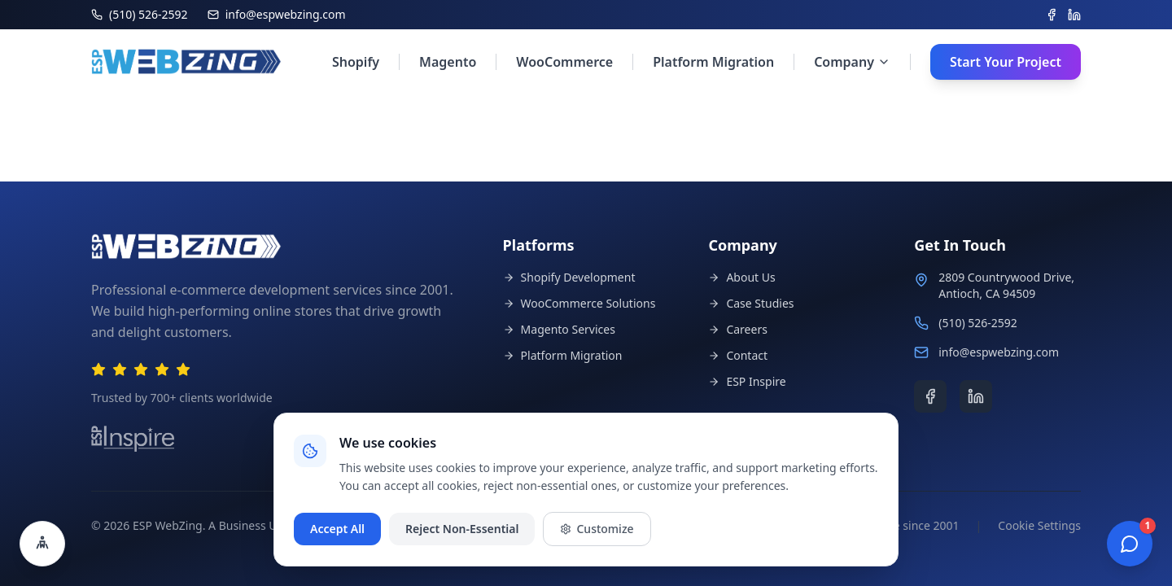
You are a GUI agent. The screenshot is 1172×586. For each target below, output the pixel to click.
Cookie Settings (1039, 525)
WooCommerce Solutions (579, 303)
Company (852, 62)
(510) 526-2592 (977, 322)
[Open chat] (1129, 543)
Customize (596, 528)
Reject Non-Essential (461, 528)
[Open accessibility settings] (42, 543)
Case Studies (751, 303)
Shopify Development (569, 277)
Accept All (337, 528)
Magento (447, 62)
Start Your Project (1005, 62)
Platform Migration (713, 62)
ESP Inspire (746, 381)
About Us (741, 277)
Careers (737, 329)
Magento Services (559, 329)
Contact (737, 355)
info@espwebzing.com (998, 352)
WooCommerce (564, 62)
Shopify (355, 62)
